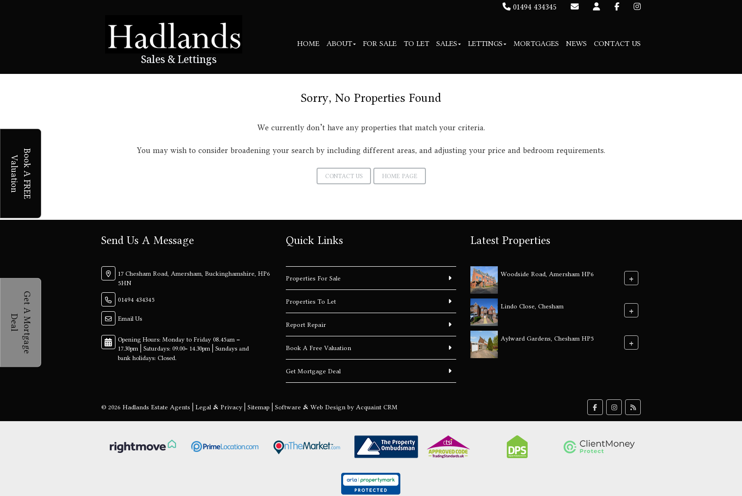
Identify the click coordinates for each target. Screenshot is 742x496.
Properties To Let (311, 301)
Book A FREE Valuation (22, 173)
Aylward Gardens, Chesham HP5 (547, 338)
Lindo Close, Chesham (532, 305)
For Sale (380, 43)
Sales (448, 43)
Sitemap (258, 407)
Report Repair (306, 324)
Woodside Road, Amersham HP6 (547, 273)
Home (308, 43)
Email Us (130, 318)
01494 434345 (529, 6)
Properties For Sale (313, 278)
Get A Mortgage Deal (22, 322)
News (576, 43)
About (341, 43)
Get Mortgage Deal (313, 371)
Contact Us (617, 43)
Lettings (487, 43)
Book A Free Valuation (318, 348)
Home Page (399, 176)
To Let (416, 43)
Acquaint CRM (377, 407)
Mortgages (536, 43)
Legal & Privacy (218, 407)
